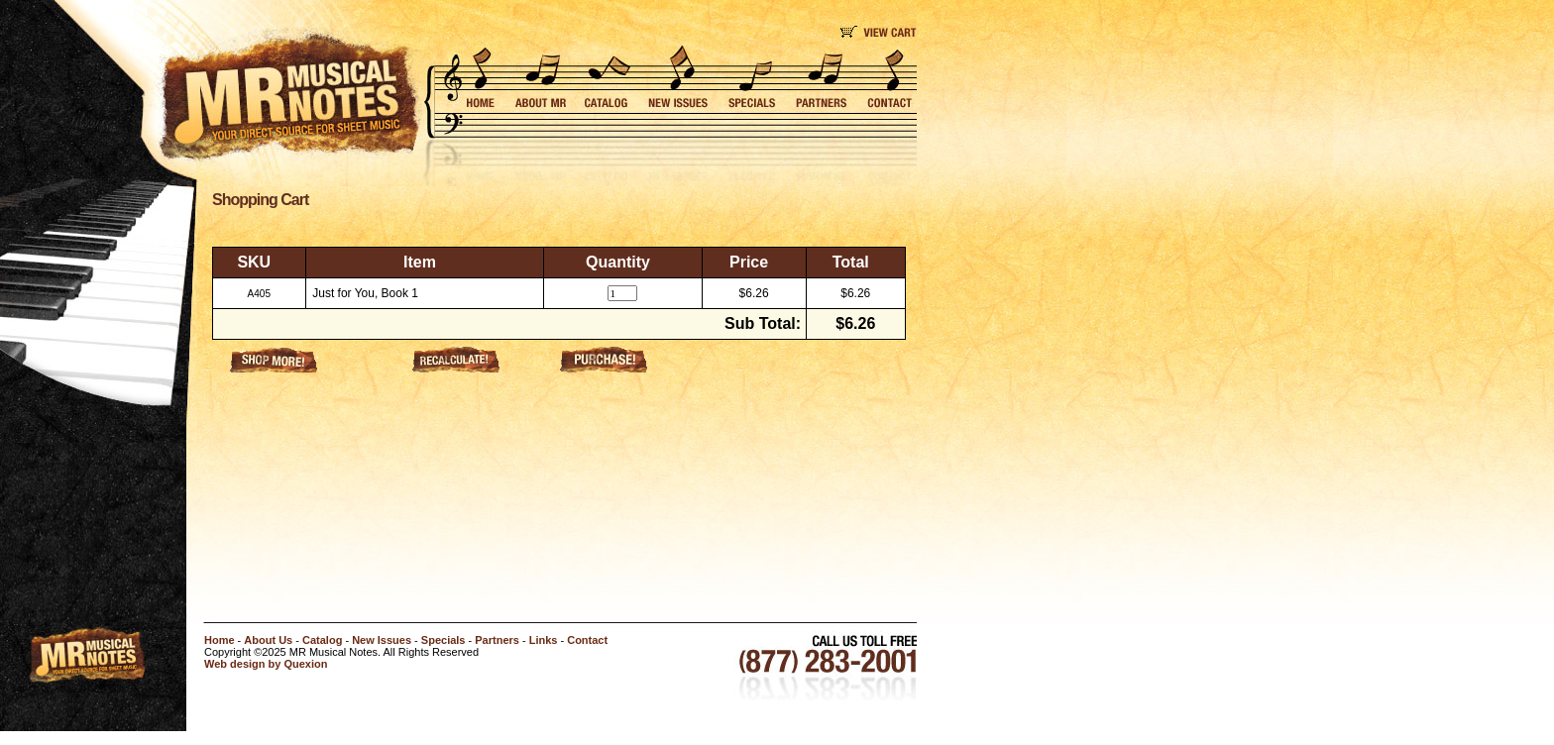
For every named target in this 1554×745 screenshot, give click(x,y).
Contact (587, 640)
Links (543, 640)
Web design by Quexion (265, 664)
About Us (268, 640)
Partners (497, 640)
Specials (443, 640)
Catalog (322, 640)
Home (219, 640)
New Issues (381, 640)
